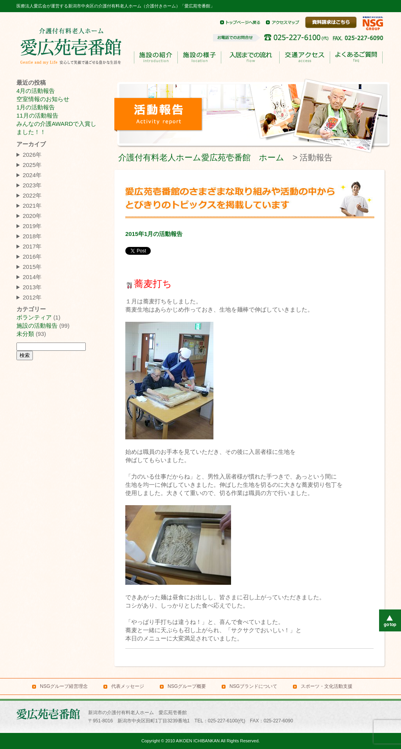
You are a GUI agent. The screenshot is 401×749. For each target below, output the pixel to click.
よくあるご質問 (356, 57)
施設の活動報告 (37, 326)
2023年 (32, 185)
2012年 (32, 297)
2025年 (32, 164)
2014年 (32, 277)
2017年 (32, 246)
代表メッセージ (127, 686)
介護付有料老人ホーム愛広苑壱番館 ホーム (201, 157)
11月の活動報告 (37, 115)
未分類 (25, 334)
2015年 (32, 266)
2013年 (32, 287)
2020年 (32, 215)
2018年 (32, 236)
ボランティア (34, 317)
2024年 (32, 175)
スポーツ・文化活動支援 (326, 686)
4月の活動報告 (35, 91)
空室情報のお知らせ (42, 99)
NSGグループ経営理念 (64, 686)
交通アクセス (304, 57)
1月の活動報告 (35, 107)
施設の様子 (199, 57)
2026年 (32, 154)
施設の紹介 (155, 57)
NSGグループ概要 (187, 686)
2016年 (32, 256)
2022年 (32, 195)
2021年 (32, 205)
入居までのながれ (250, 57)
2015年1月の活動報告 (153, 234)
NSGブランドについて (253, 686)
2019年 (32, 226)
